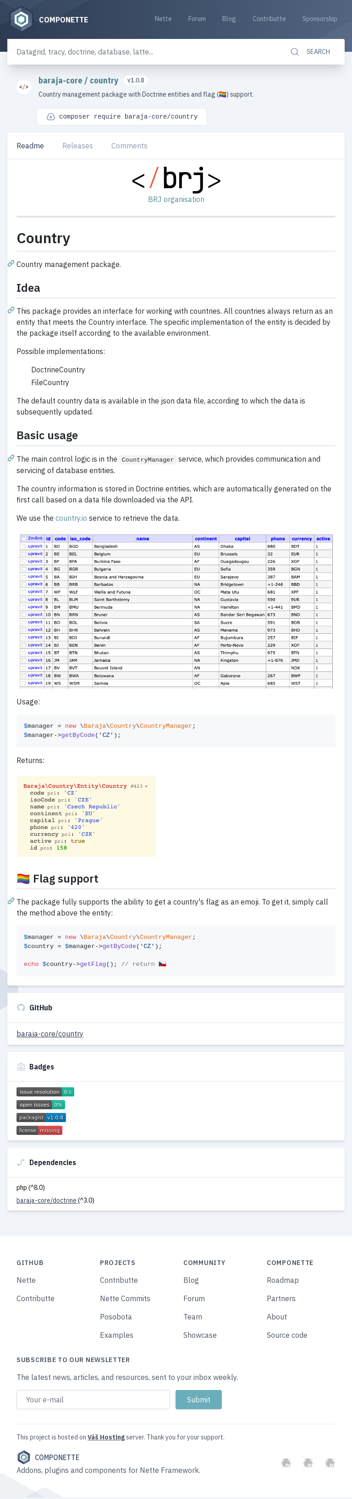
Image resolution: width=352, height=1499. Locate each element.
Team (192, 1318)
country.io (71, 519)
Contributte (269, 19)
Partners (281, 1299)
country (105, 81)
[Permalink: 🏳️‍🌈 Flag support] (11, 902)
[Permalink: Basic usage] (11, 458)
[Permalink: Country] (11, 264)
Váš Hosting (106, 1438)
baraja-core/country (49, 1035)
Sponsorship (319, 19)
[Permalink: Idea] (11, 311)
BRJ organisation (176, 200)
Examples (116, 1336)
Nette (163, 19)
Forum (197, 19)
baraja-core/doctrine (47, 1202)
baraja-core (61, 81)
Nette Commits (125, 1299)
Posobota (116, 1318)
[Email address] (93, 1401)
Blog (229, 19)
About (277, 1318)
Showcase (200, 1336)
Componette (47, 1458)
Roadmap (283, 1281)
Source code (287, 1336)
